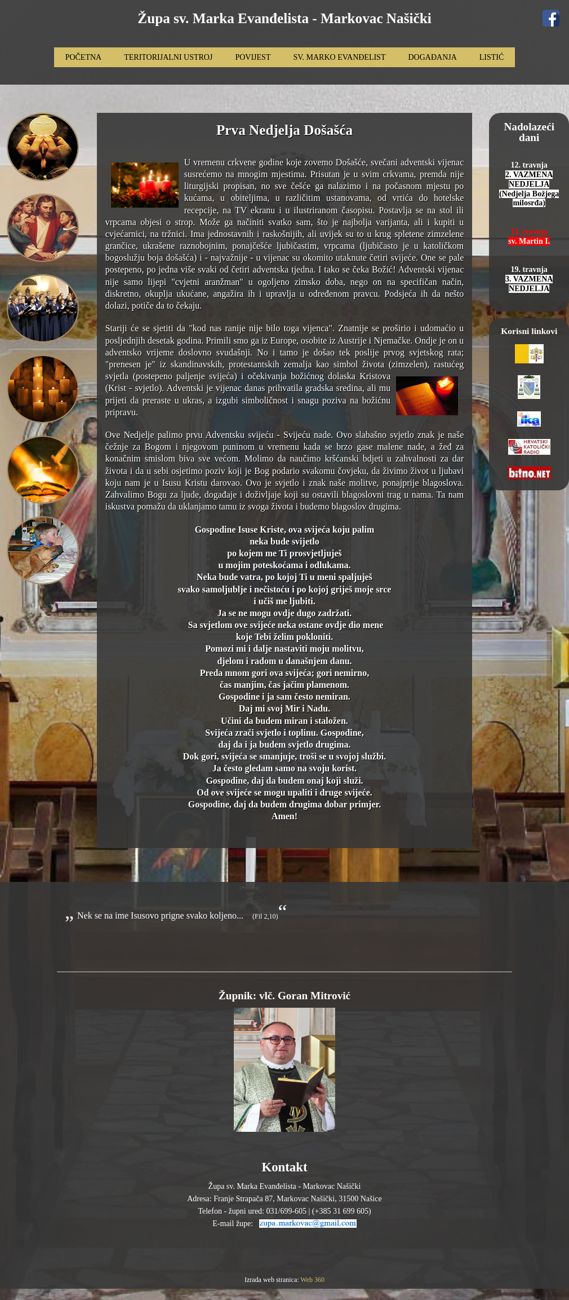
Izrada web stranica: (272, 1280)
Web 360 (312, 1280)
